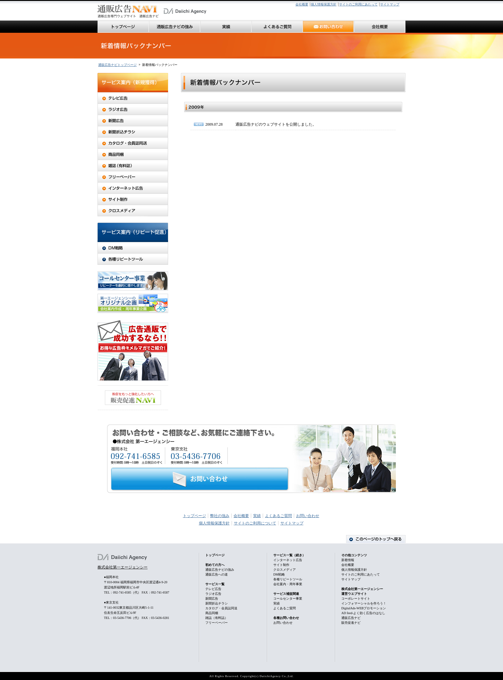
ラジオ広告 (133, 109)
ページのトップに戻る (375, 539)
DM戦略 (133, 248)
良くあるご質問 (277, 27)
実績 (226, 27)
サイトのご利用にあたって (358, 4)
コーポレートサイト (355, 598)
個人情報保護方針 (324, 4)
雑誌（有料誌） (133, 165)
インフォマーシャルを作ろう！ (363, 603)
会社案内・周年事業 (287, 584)
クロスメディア (133, 210)
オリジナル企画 (133, 303)
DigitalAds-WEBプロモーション (363, 608)
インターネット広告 (133, 188)
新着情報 (347, 560)
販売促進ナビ (351, 622)
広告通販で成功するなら (133, 349)
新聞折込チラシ (133, 132)
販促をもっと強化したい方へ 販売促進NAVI (133, 397)
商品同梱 (133, 154)
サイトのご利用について (255, 523)
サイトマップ (389, 4)
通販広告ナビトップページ (117, 65)
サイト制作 (133, 199)
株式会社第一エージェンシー (123, 567)
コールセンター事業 (133, 281)
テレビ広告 (133, 98)
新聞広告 (133, 120)
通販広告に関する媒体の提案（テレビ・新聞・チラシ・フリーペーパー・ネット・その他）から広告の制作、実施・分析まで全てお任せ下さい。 (128, 11)
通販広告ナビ (351, 618)
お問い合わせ (328, 27)
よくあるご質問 (278, 516)
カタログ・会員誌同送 (133, 143)
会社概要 (301, 4)
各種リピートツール (133, 259)
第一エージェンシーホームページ (185, 11)
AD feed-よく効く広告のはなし (363, 613)
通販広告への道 (216, 574)
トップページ (123, 27)
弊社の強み (219, 516)
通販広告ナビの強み (174, 27)
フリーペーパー (133, 177)
